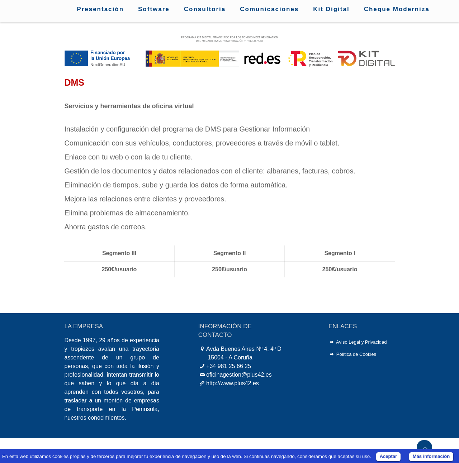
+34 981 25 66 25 (228, 366)
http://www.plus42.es (232, 383)
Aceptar (388, 456)
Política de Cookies (356, 354)
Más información (431, 456)
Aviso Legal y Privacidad (361, 342)
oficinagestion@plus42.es (239, 375)
